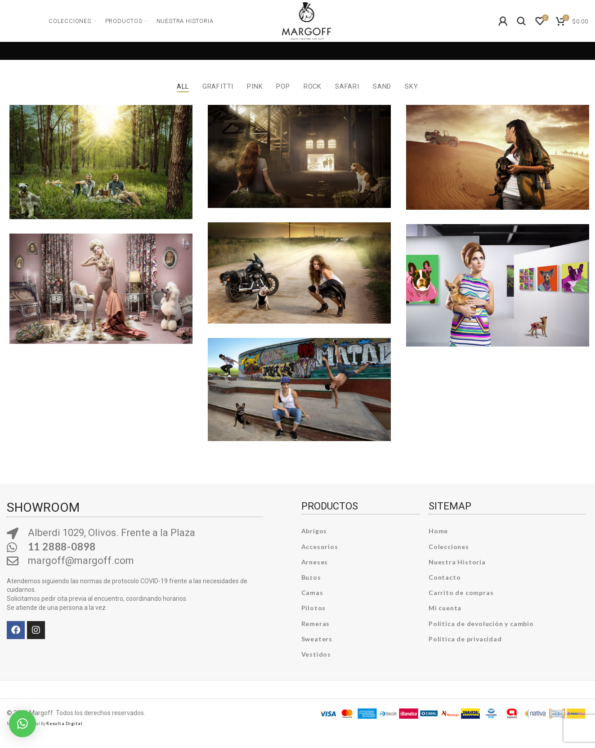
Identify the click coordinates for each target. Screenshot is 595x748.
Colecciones (449, 557)
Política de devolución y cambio (481, 634)
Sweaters (316, 649)
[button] (22, 723)
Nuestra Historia (457, 573)
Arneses (314, 573)
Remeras (315, 634)
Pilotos (313, 618)
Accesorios (319, 557)
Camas (312, 603)
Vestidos (316, 665)
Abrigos (314, 541)
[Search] (521, 29)
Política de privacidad (465, 649)
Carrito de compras (461, 603)
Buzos (311, 588)
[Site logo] (306, 27)
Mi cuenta (445, 618)
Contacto (445, 588)
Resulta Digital (64, 734)
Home (438, 541)
